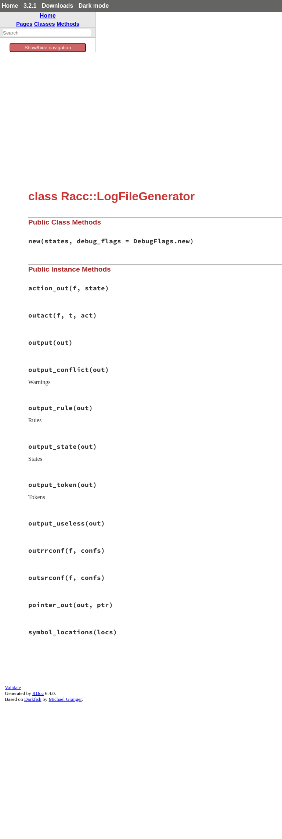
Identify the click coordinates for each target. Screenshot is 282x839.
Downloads (57, 6)
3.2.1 (30, 6)
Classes (44, 24)
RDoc (38, 693)
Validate (13, 687)
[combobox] (47, 32)
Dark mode (94, 6)
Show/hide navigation (48, 47)
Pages (24, 24)
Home (10, 6)
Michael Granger (65, 699)
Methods (68, 24)
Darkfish (32, 699)
